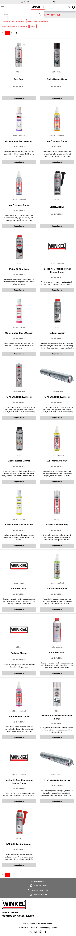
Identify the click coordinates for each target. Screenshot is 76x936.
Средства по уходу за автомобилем (14, 26)
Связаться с (23, 927)
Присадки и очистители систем (13, 21)
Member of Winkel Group (18, 915)
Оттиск (34, 927)
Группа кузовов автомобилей (37, 21)
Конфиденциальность (49, 927)
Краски (33, 26)
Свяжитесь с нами (38, 885)
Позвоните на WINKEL (38, 890)
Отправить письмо (38, 894)
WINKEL (32, 923)
